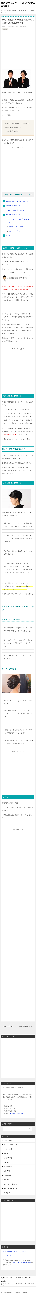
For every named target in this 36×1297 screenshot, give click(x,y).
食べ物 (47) (7, 1193)
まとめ (8, 235)
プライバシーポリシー (18, 1262)
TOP (17, 1277)
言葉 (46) (6, 1180)
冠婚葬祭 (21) (8, 1158)
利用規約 (28, 1262)
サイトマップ (7, 1256)
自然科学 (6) (7, 1175)
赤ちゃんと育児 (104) (10, 1184)
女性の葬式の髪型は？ (13, 214)
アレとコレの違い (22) (10, 1144)
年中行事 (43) (8, 1166)
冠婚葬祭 (5, 29)
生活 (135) (7, 1171)
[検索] (17, 1129)
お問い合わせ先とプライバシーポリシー (15, 1251)
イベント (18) (8, 1149)
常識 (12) (6, 1162)
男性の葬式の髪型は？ (13, 205)
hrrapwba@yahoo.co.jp (16, 1113)
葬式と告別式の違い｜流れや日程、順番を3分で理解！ (10, 1026)
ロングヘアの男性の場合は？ (16, 210)
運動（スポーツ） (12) (10, 1188)
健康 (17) (6, 1153)
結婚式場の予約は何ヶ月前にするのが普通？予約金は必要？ (27, 1026)
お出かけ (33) (8, 1140)
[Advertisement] (18, 49)
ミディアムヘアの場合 (16, 226)
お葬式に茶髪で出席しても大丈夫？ (17, 201)
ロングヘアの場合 (14, 231)
